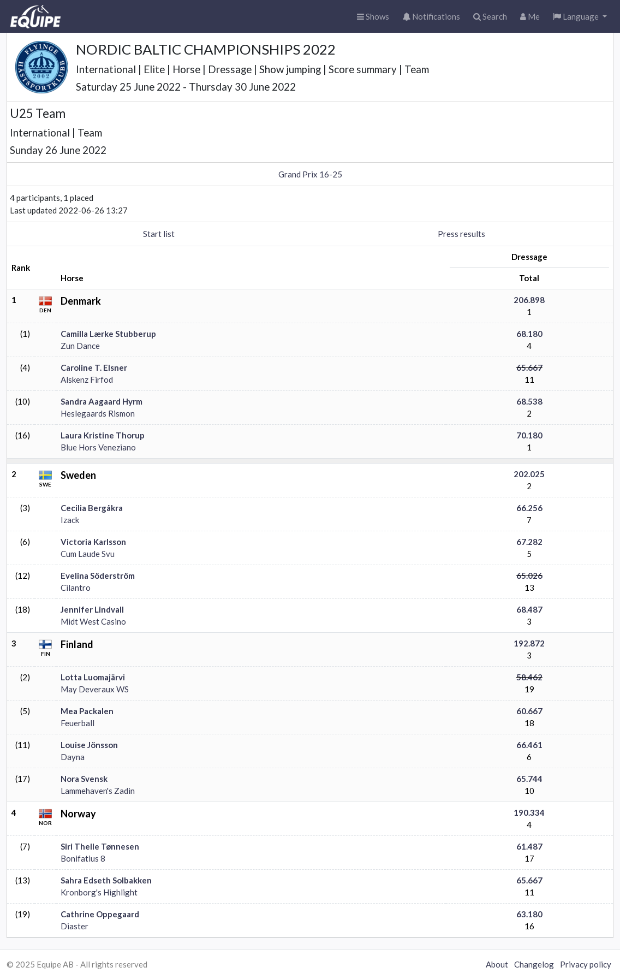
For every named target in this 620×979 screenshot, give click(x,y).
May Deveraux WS (95, 689)
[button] (579, 16)
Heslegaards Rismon (98, 413)
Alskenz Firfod (87, 379)
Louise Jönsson (89, 745)
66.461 (529, 745)
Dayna (73, 757)
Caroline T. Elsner (94, 367)
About (497, 964)
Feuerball (77, 723)
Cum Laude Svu (88, 554)
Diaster (74, 926)
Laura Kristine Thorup (103, 435)
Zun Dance (80, 346)
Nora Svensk (84, 779)
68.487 (529, 609)
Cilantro (76, 587)
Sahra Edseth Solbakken (106, 880)
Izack (70, 520)
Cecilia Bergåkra (92, 508)
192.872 (529, 643)
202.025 (529, 474)
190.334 (529, 812)
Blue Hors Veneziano (98, 447)
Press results (461, 234)
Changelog (534, 964)
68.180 (529, 334)
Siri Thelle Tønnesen (100, 846)
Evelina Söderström (98, 575)
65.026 (529, 575)
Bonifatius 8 (83, 858)
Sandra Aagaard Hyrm (101, 401)
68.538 (529, 401)
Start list (159, 234)
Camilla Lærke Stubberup (108, 334)
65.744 (529, 779)
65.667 (529, 367)
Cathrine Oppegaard (100, 914)
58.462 (529, 677)
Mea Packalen (87, 711)
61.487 (529, 846)
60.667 (529, 711)
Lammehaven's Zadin (98, 791)
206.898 (529, 300)
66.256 (529, 508)
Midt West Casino (93, 621)
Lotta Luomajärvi (93, 677)
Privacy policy (585, 964)
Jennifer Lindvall (92, 609)
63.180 (529, 914)
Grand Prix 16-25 (310, 174)
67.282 (529, 542)
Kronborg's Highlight (99, 892)
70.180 (529, 435)
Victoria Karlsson (93, 542)
